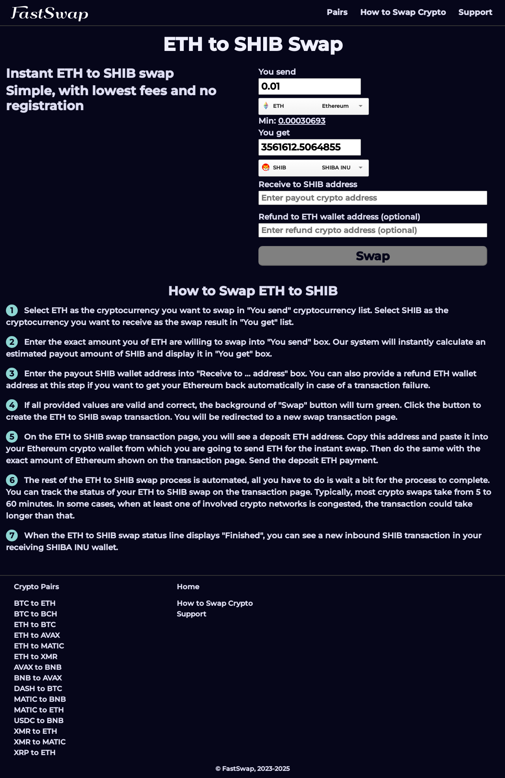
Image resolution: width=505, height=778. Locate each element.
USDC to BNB (39, 720)
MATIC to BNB (40, 699)
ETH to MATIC (39, 646)
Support (475, 12)
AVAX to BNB (38, 667)
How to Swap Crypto (403, 12)
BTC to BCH (35, 614)
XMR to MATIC (39, 742)
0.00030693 (301, 121)
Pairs (337, 12)
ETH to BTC (35, 624)
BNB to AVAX (38, 678)
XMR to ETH (35, 731)
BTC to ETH (35, 603)
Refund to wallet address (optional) (339, 217)
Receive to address (307, 184)
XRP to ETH (35, 752)
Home (188, 587)
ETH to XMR (35, 656)
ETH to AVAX (37, 635)
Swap (373, 256)
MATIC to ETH (39, 710)
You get (274, 132)
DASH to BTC (38, 688)
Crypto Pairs (36, 587)
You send (277, 72)
